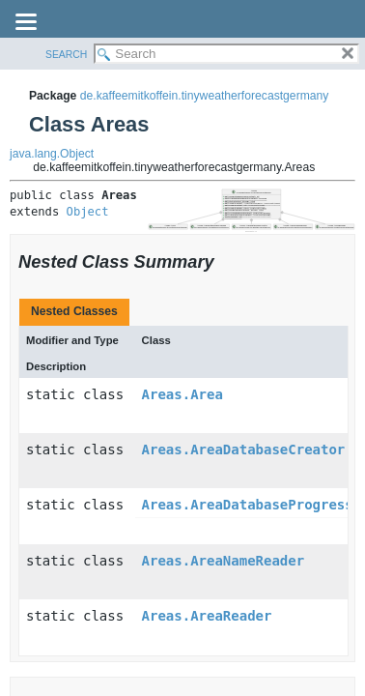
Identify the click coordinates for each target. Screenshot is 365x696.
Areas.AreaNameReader (223, 560)
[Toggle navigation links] (26, 23)
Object (88, 211)
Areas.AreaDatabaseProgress (247, 504)
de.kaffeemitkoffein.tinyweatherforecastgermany (204, 95)
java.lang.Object (52, 153)
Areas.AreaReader (207, 616)
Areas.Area (182, 394)
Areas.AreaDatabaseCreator (244, 449)
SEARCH (66, 54)
